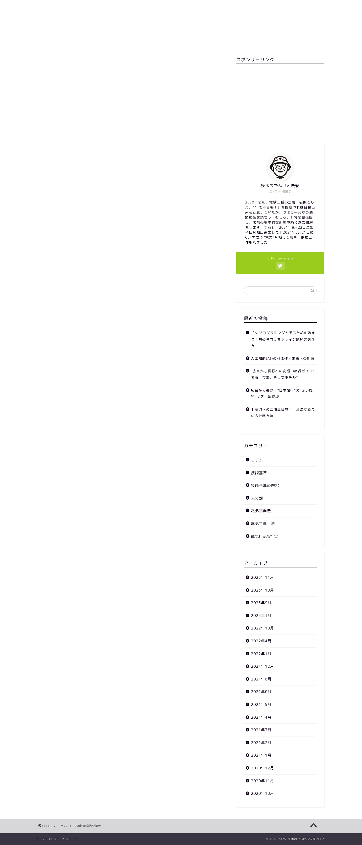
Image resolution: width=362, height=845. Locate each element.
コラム (52, 67)
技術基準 (259, 473)
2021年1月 (261, 755)
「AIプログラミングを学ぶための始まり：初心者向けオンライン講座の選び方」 (283, 339)
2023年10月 (262, 590)
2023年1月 (261, 615)
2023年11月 (262, 577)
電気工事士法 (263, 523)
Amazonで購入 (138, 153)
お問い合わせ (153, 43)
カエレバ (117, 141)
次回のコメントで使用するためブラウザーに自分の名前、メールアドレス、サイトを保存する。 (130, 377)
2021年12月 (262, 666)
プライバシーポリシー (57, 839)
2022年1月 (261, 653)
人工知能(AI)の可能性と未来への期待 (282, 358)
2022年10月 (262, 628)
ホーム (183, 43)
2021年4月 (261, 717)
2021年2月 (261, 742)
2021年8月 (261, 679)
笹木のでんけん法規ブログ (181, 18)
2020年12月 (262, 768)
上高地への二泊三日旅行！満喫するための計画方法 (283, 412)
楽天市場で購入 (106, 153)
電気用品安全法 (265, 536)
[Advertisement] (280, 103)
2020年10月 (262, 793)
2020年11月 (262, 780)
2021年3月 (261, 729)
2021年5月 (261, 704)
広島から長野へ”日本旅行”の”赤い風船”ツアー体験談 (282, 393)
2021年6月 (261, 691)
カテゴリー (210, 43)
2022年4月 (261, 641)
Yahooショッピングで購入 (178, 153)
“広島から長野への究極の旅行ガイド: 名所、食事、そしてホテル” (282, 374)
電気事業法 (261, 510)
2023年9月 (261, 602)
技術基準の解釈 (265, 485)
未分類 (54, 185)
